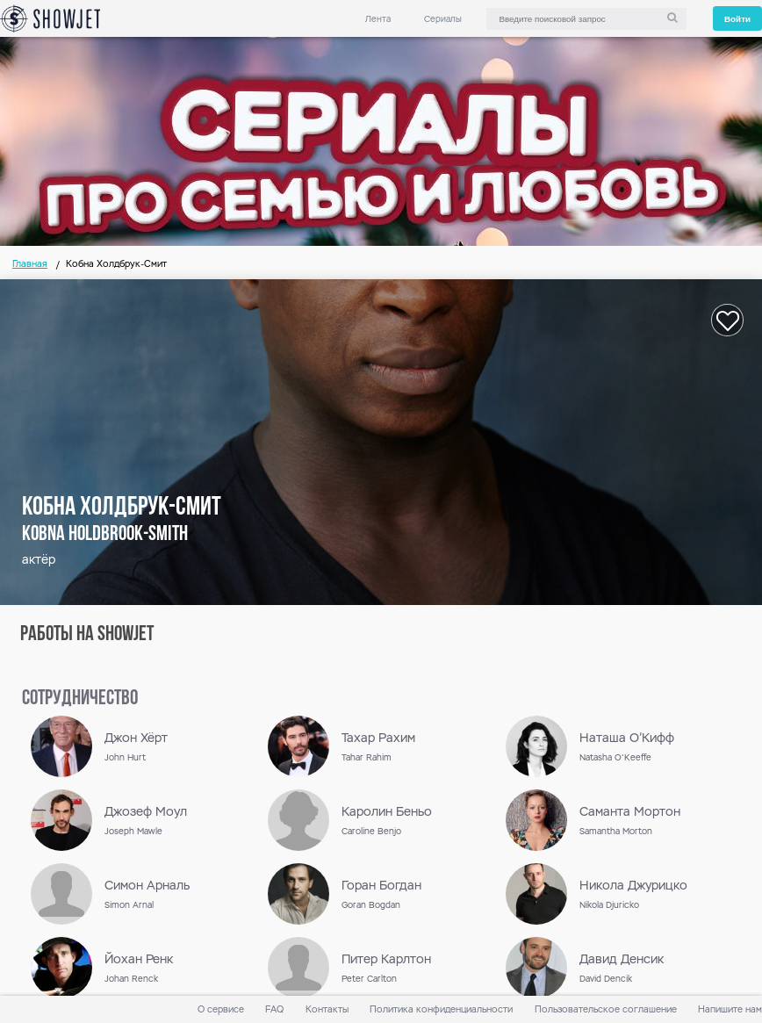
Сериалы (443, 19)
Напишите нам (730, 1009)
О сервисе (221, 1009)
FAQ (274, 1009)
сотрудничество (80, 699)
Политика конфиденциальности (441, 1009)
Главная (29, 264)
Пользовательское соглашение (606, 1009)
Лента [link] (378, 19)
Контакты (327, 1009)
